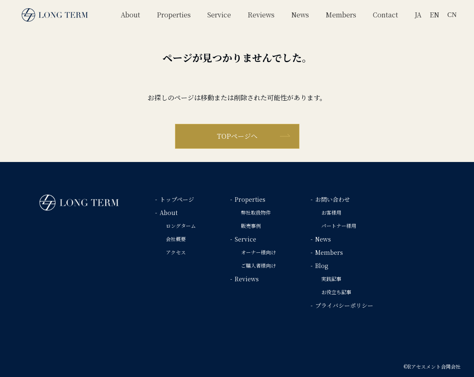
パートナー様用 (338, 225)
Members (329, 252)
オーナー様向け (258, 252)
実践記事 (331, 278)
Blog (321, 265)
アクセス (176, 252)
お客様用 (331, 212)
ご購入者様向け (258, 265)
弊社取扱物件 (256, 212)
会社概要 (176, 238)
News (323, 239)
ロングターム (181, 225)
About (168, 212)
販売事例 (251, 225)
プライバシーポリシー (344, 305)
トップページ (177, 199)
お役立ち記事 (336, 291)
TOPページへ (237, 136)
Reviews (247, 279)
